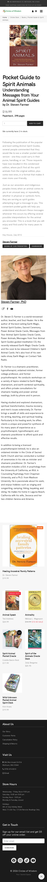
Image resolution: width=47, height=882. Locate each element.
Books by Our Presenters (15, 246)
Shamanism (37, 246)
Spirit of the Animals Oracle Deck (32, 656)
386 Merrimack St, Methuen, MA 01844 (23, 1)
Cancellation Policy (10, 739)
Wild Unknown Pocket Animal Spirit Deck (10, 700)
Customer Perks (9, 735)
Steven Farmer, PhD (13, 301)
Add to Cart (35, 123)
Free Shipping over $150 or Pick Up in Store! (23, 5)
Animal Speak (9, 614)
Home (5, 17)
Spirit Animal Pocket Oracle (9, 655)
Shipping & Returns (10, 743)
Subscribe (9, 847)
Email (6, 773)
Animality (29, 614)
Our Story (6, 731)
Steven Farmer (10, 241)
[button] (41, 11)
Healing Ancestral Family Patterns (19, 571)
